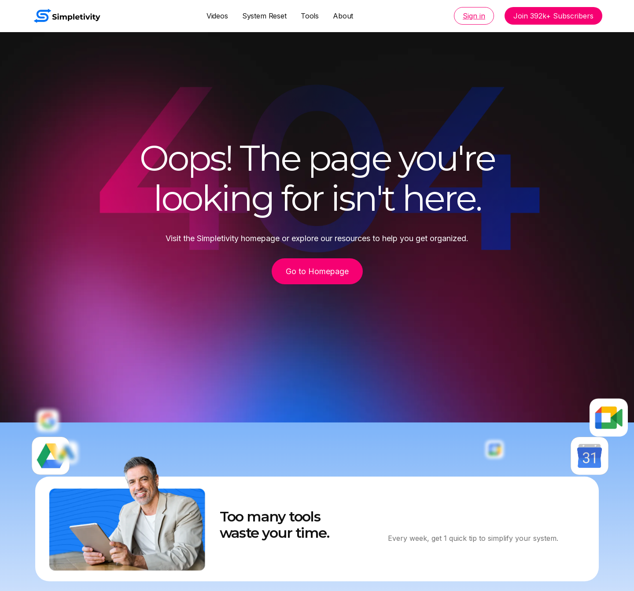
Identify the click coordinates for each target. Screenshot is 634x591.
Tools (310, 15)
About (343, 15)
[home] (67, 15)
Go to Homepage (317, 271)
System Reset (264, 15)
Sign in (474, 15)
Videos (217, 15)
